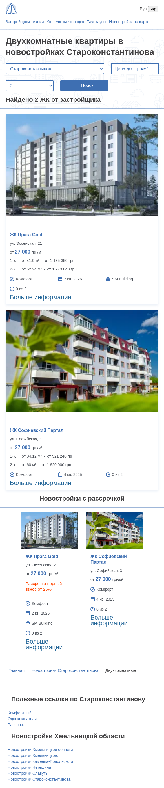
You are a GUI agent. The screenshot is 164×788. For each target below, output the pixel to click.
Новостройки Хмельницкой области (40, 749)
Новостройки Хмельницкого (33, 755)
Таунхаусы (96, 22)
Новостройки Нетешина (29, 767)
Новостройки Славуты (28, 773)
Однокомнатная (22, 718)
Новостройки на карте (129, 22)
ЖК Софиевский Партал (36, 430)
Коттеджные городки (65, 22)
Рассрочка (17, 724)
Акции (38, 22)
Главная (16, 670)
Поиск (87, 85)
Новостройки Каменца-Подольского (40, 761)
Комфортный (20, 713)
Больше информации (40, 297)
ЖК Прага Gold (26, 234)
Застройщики (18, 22)
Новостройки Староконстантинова (65, 670)
